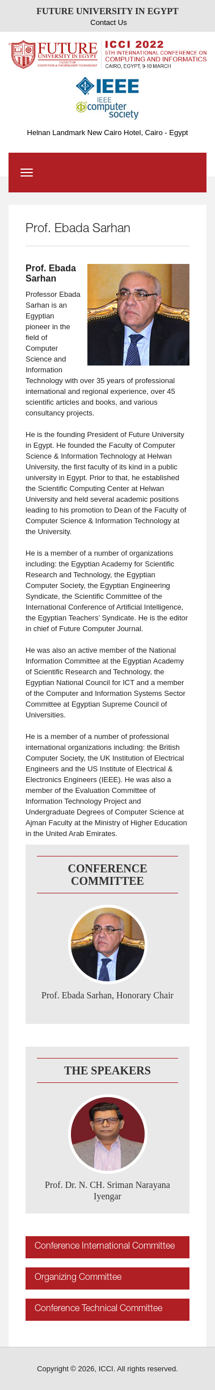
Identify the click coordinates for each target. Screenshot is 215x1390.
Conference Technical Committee (98, 1309)
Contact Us (108, 22)
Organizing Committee (78, 1278)
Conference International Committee (105, 1247)
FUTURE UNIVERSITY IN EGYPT (107, 11)
